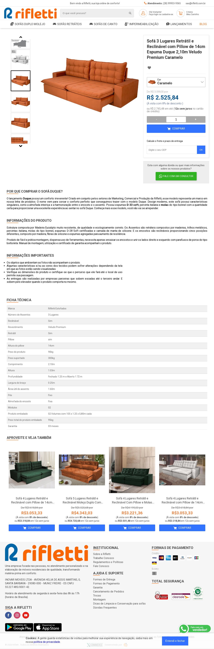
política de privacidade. (47, 641)
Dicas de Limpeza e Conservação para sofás (119, 603)
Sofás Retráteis (67, 24)
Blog (203, 24)
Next (20, 146)
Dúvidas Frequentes (105, 607)
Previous (21, 37)
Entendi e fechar (175, 640)
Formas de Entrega (104, 579)
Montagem (99, 599)
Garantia (97, 587)
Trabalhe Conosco (103, 558)
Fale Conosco (101, 566)
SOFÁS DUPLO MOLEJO (27, 24)
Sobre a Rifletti (102, 554)
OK (201, 150)
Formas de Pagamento (106, 583)
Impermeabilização (141, 24)
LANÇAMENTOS (179, 24)
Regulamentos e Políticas (108, 562)
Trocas (97, 595)
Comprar (178, 128)
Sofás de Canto (103, 24)
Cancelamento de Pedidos (108, 591)
